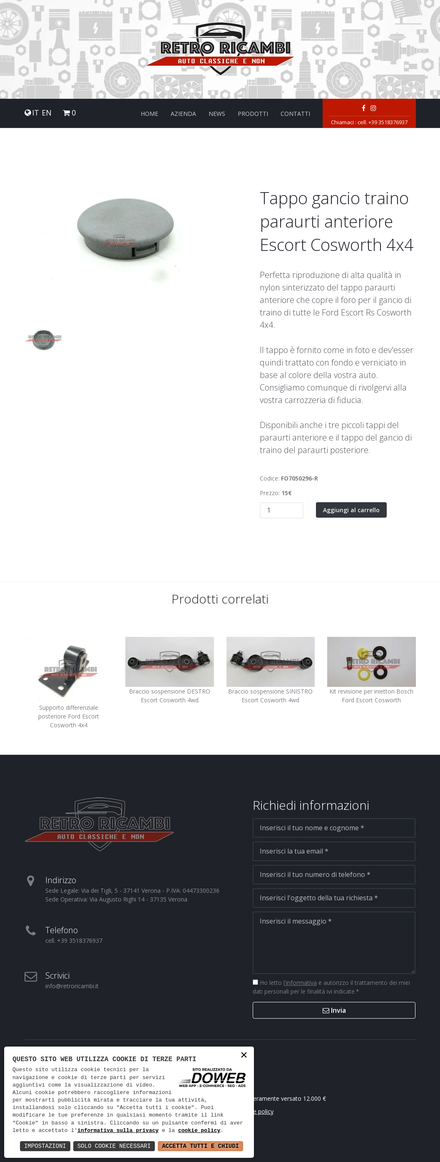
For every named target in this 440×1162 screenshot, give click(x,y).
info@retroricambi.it (72, 986)
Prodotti (253, 114)
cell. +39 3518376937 (383, 122)
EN (47, 112)
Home (149, 114)
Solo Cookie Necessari (114, 1146)
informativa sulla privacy (118, 1130)
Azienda (183, 114)
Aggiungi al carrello (351, 510)
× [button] (244, 1055)
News (217, 114)
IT (35, 112)
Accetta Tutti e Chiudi (200, 1146)
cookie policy (199, 1130)
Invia (334, 1010)
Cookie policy (255, 1111)
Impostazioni (45, 1146)
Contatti (295, 114)
